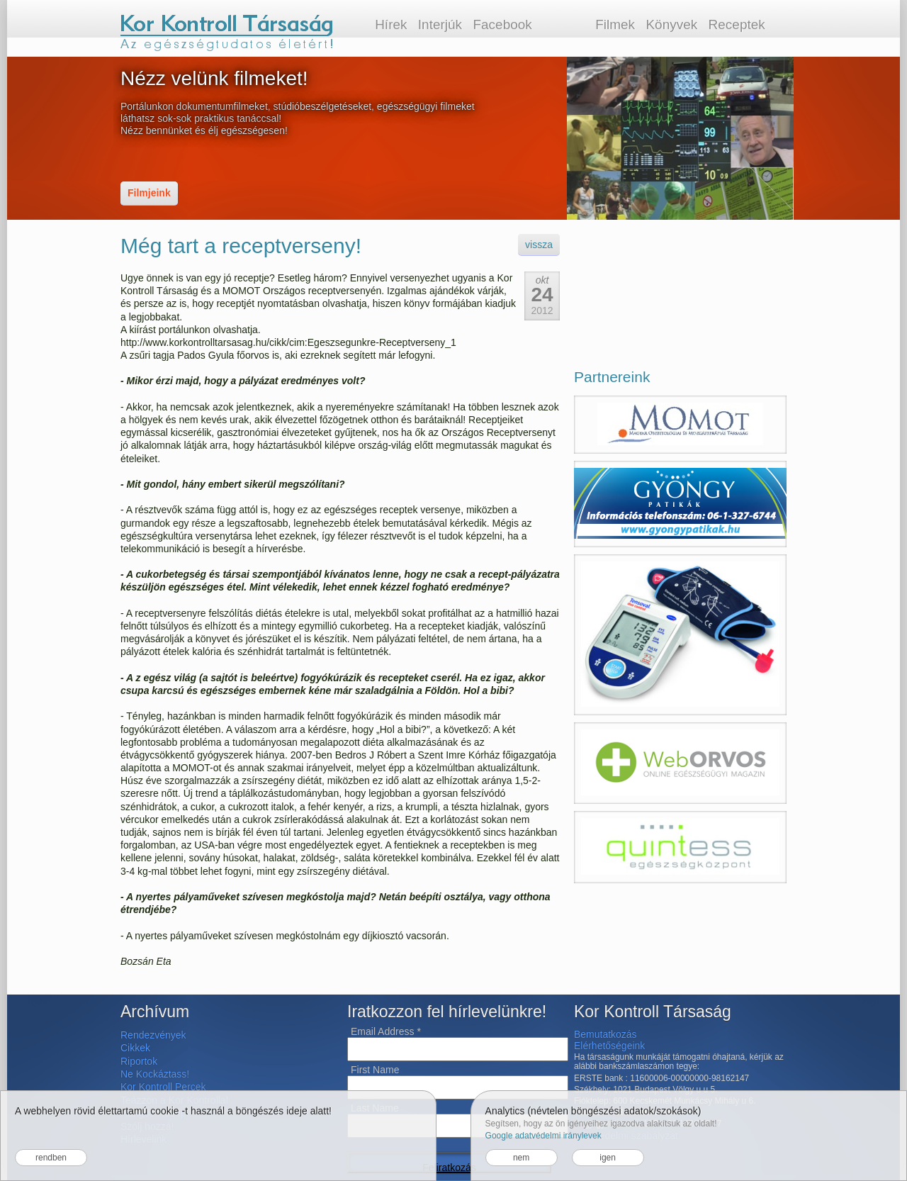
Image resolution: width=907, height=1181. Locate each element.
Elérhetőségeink (609, 1045)
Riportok (138, 1061)
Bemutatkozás (605, 1034)
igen (607, 1158)
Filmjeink (149, 192)
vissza (539, 244)
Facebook (502, 24)
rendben (51, 1158)
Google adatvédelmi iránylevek (543, 1136)
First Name (375, 1069)
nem (521, 1158)
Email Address (386, 1031)
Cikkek (135, 1047)
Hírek (391, 24)
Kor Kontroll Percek (163, 1086)
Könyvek (671, 24)
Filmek (615, 24)
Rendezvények (153, 1035)
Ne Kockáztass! (154, 1074)
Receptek (737, 24)
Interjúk (440, 24)
